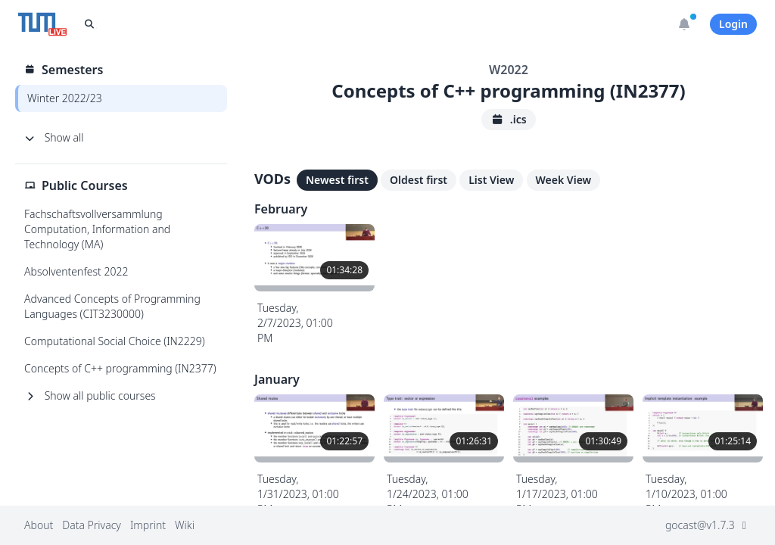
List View (491, 180)
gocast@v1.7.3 (708, 525)
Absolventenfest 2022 (76, 271)
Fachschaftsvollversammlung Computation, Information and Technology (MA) (97, 229)
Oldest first (418, 180)
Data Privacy (91, 525)
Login (733, 24)
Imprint (148, 525)
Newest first (337, 180)
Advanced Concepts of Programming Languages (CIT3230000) (112, 306)
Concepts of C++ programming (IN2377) (120, 368)
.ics (508, 119)
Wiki (185, 525)
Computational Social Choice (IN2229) (114, 341)
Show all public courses (90, 395)
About (38, 525)
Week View (564, 180)
